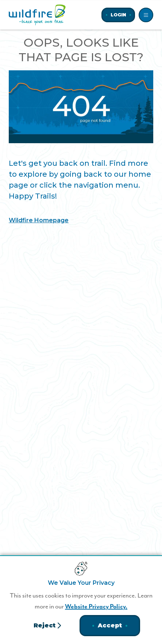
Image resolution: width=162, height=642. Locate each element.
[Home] (37, 14)
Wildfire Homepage (39, 220)
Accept (110, 625)
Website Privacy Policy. (96, 606)
